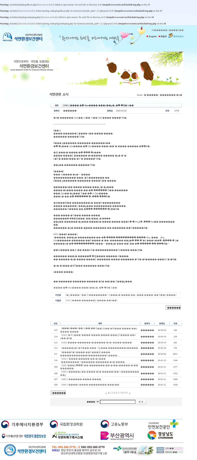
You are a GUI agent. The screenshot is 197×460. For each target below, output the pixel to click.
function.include (45, 4)
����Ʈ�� (176, 30)
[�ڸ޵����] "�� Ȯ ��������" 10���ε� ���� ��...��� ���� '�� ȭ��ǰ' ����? (121, 295)
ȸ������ (159, 30)
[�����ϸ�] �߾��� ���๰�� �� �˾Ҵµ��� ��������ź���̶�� (99, 348)
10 (126, 392)
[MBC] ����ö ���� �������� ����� (90, 384)
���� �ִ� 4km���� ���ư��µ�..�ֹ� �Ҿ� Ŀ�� (85, 287)
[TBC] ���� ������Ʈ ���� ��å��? (92, 300)
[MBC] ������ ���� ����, (81, 379)
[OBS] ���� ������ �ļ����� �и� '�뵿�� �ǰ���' (96, 342)
